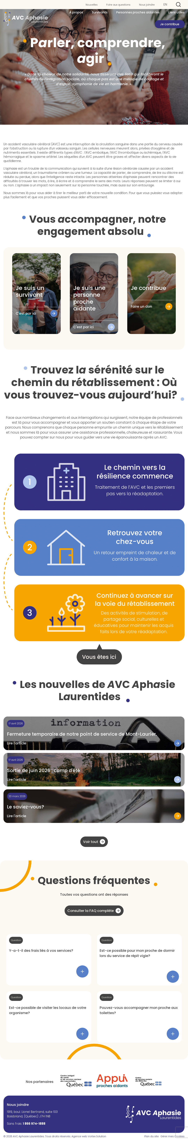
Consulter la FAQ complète (90, 910)
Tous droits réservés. (58, 1136)
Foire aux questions (118, 4)
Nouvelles (92, 4)
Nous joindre (147, 4)
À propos (76, 13)
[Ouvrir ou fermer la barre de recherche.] (178, 4)
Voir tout (90, 841)
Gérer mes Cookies (172, 1136)
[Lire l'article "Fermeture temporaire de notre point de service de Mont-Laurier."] (94, 733)
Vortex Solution (97, 1136)
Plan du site (151, 1136)
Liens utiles (176, 13)
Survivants (100, 13)
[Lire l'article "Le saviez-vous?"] (94, 806)
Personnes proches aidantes (138, 13)
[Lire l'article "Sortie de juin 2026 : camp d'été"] (94, 770)
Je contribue (169, 24)
